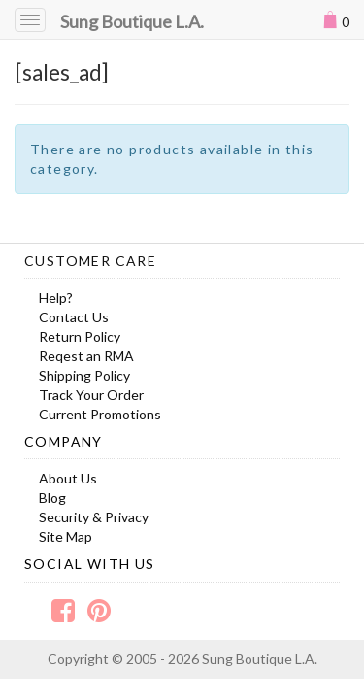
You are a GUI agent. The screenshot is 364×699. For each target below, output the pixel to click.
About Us (68, 478)
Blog (52, 497)
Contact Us (74, 317)
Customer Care (90, 260)
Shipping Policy (84, 375)
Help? (56, 297)
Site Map (65, 536)
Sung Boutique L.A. (132, 21)
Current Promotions (100, 414)
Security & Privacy (94, 517)
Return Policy (79, 336)
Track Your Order (91, 394)
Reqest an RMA (86, 356)
